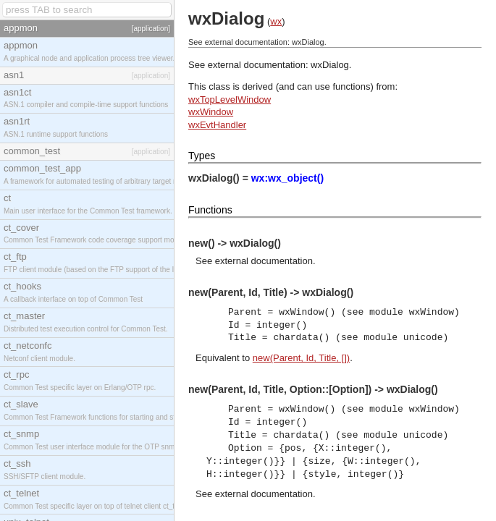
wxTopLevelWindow (229, 99)
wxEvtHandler (217, 124)
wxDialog (330, 64)
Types (201, 155)
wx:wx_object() (287, 178)
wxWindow (210, 111)
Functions (210, 210)
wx (276, 21)
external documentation (264, 260)
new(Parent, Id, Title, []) (301, 357)
